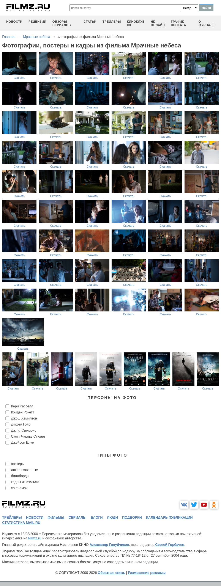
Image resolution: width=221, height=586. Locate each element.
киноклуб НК (136, 23)
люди (112, 517)
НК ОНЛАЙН (158, 23)
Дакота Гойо (20, 424)
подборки (132, 517)
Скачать (19, 78)
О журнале (206, 23)
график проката (178, 23)
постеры (17, 464)
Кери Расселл (22, 406)
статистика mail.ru (21, 523)
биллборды (20, 476)
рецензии (37, 21)
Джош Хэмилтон (24, 418)
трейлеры (112, 21)
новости (14, 21)
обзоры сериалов (61, 23)
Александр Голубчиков (109, 545)
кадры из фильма (25, 482)
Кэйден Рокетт (22, 412)
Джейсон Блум (22, 442)
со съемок (19, 488)
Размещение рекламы (147, 573)
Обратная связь (111, 573)
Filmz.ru (34, 538)
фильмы (56, 517)
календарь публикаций (169, 517)
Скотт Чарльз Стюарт (28, 436)
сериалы (77, 517)
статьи (90, 21)
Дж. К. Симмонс (23, 430)
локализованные (24, 470)
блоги (97, 517)
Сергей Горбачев (169, 545)
